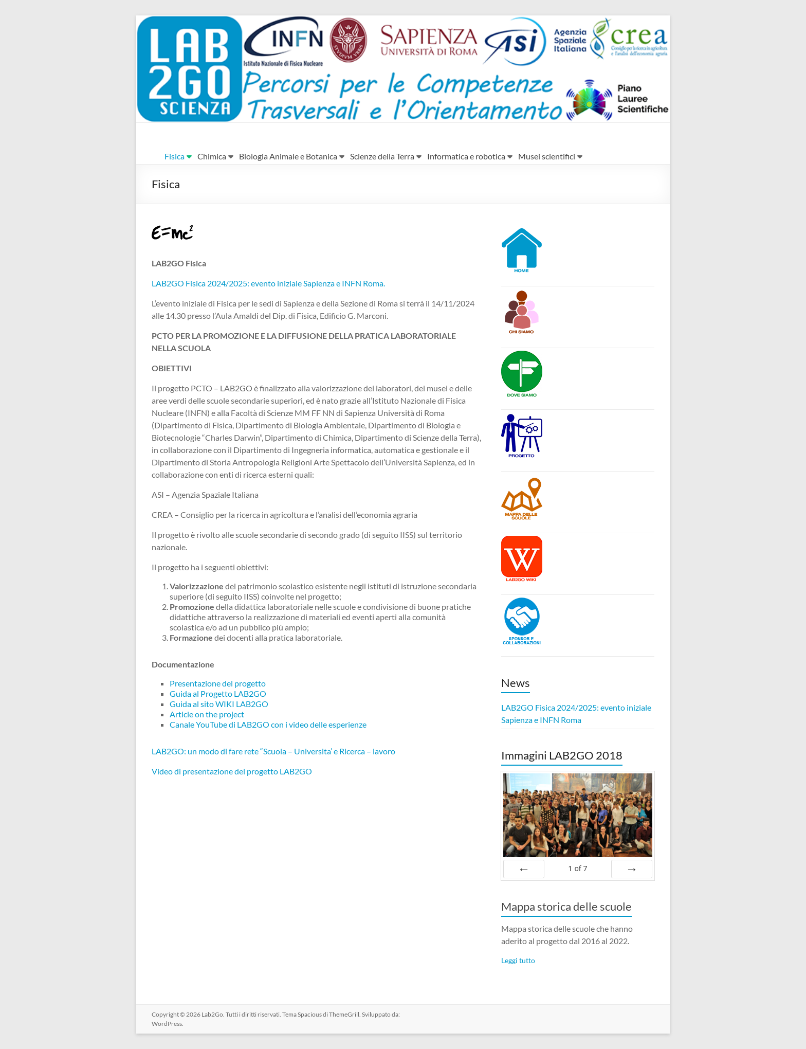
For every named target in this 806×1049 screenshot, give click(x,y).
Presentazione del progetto (218, 683)
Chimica (211, 156)
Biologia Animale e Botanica (288, 156)
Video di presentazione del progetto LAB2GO (232, 771)
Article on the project (207, 714)
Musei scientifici (546, 156)
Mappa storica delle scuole (566, 906)
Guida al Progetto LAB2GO (218, 693)
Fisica (174, 156)
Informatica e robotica (466, 156)
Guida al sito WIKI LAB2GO (219, 704)
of (577, 868)
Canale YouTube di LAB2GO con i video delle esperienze (268, 724)
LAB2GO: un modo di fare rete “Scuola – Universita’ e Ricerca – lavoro (273, 751)
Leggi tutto (518, 960)
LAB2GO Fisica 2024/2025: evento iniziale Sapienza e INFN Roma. (268, 283)
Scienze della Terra (382, 156)
